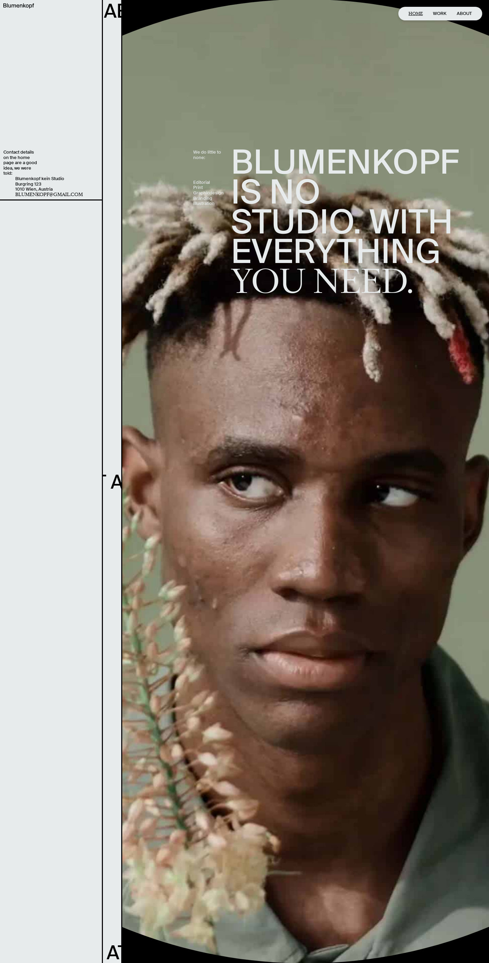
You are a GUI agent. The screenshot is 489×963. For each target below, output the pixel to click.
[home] (18, 9)
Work (440, 13)
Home (416, 13)
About (464, 13)
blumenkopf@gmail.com (49, 194)
